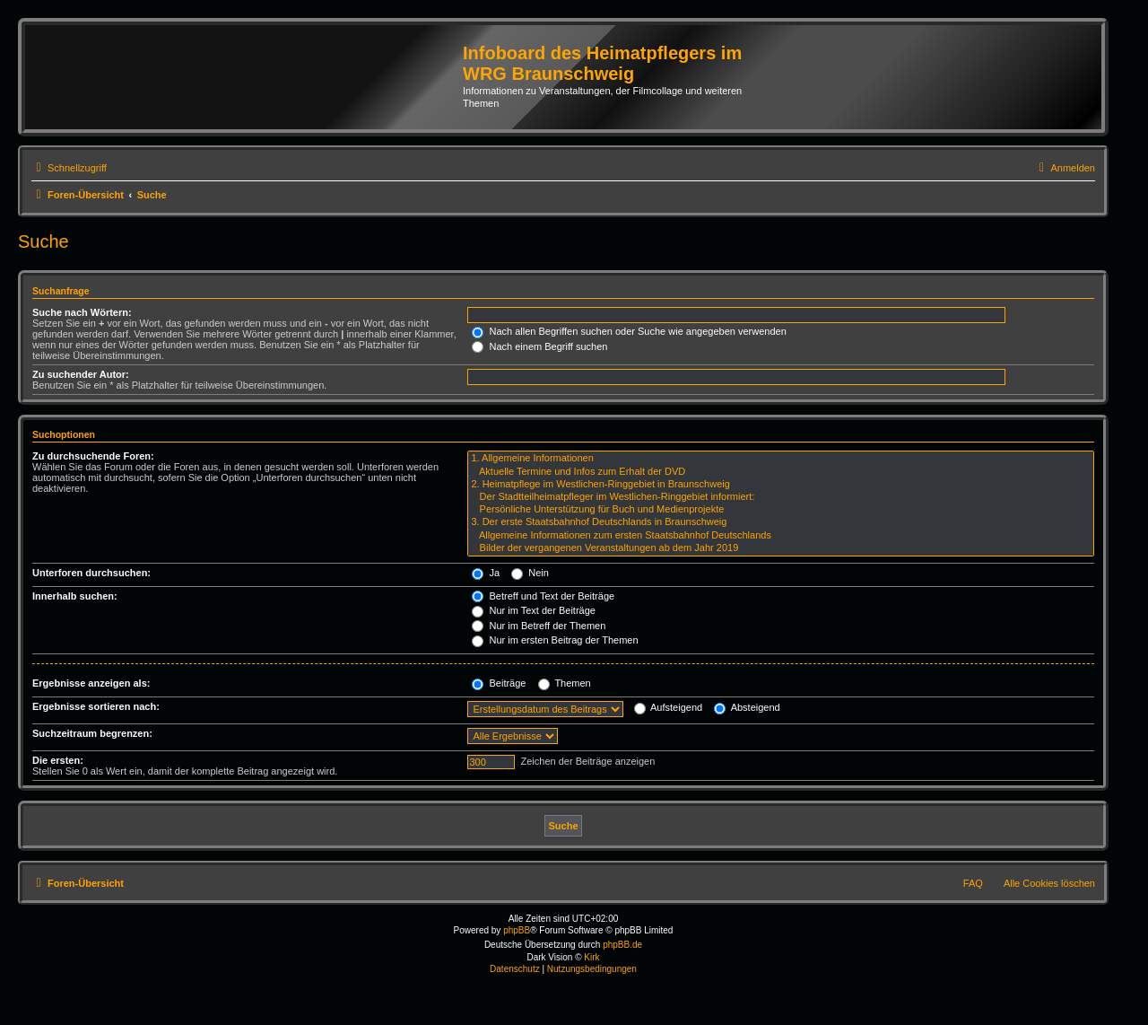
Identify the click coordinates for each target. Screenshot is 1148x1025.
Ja (486, 572)
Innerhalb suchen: (74, 596)
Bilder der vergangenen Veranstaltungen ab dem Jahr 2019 (780, 548)
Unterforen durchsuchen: (91, 572)
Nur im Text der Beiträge (533, 610)
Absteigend (747, 707)
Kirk (591, 957)
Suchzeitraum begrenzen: (92, 733)
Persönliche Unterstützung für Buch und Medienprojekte (780, 510)
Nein (530, 572)
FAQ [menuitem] (973, 883)
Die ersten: (57, 760)
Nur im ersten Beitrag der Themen (555, 640)
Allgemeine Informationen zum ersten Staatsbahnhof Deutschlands (780, 536)
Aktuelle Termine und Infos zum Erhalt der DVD (780, 472)
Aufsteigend (668, 707)
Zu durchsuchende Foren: (93, 456)
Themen (564, 683)
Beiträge (499, 683)
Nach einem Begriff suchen (539, 346)
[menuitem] (1064, 168)
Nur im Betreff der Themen (538, 625)
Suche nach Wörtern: (82, 312)
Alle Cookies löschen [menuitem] (1049, 883)
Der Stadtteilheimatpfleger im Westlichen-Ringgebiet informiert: (780, 497)
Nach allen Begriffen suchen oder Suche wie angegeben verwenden (629, 331)
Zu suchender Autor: (80, 374)
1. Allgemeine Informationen (780, 458)
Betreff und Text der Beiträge (543, 596)
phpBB (516, 930)
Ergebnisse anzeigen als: (91, 683)
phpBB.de (622, 945)
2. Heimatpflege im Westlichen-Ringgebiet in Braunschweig (780, 484)
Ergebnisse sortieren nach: (96, 706)
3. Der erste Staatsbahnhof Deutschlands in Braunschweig (780, 522)
